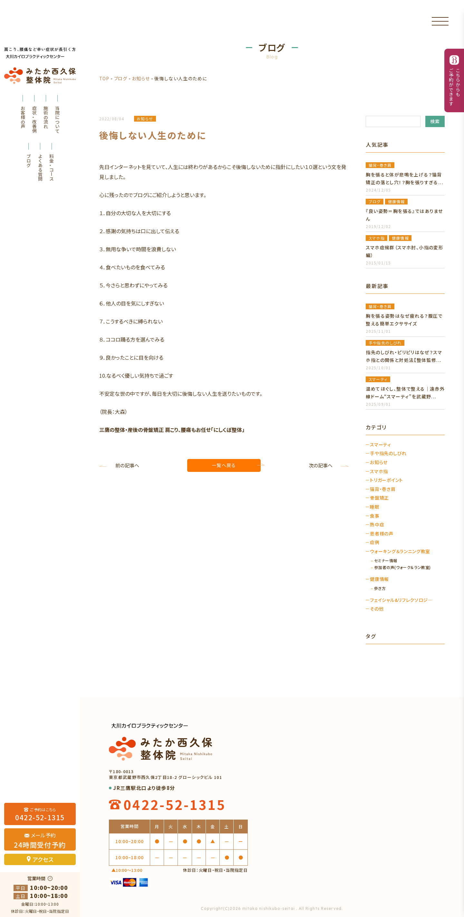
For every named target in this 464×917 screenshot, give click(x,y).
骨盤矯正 (379, 498)
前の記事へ (127, 465)
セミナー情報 (385, 560)
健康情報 (379, 579)
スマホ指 (379, 471)
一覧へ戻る (224, 465)
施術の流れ (46, 117)
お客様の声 (23, 117)
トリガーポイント (386, 480)
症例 (374, 542)
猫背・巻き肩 (382, 489)
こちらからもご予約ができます (454, 87)
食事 (374, 516)
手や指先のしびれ (388, 453)
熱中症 (377, 525)
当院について (57, 119)
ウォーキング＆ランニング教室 (400, 551)
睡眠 (374, 507)
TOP (104, 78)
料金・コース (51, 167)
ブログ (28, 160)
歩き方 (380, 588)
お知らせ (141, 78)
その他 (376, 609)
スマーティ (380, 445)
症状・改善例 (34, 119)
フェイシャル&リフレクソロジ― (401, 600)
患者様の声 (381, 534)
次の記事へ (321, 465)
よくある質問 (40, 167)
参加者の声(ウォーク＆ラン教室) (402, 567)
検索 (435, 121)
